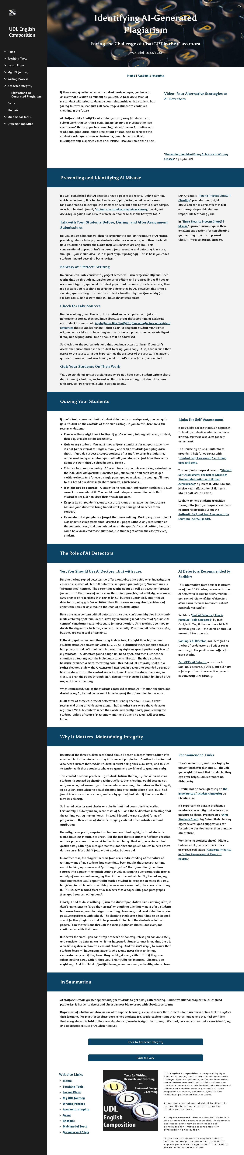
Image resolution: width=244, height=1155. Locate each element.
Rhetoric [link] (13, 110)
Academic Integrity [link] (20, 86)
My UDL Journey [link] (18, 72)
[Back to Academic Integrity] (146, 1042)
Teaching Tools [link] (17, 58)
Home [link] (11, 52)
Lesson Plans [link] (16, 65)
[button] (239, 5)
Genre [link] (11, 103)
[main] (145, 34)
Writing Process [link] (18, 79)
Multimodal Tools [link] (19, 117)
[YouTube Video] (198, 126)
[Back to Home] (146, 1058)
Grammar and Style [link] (20, 124)
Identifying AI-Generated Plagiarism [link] (26, 94)
